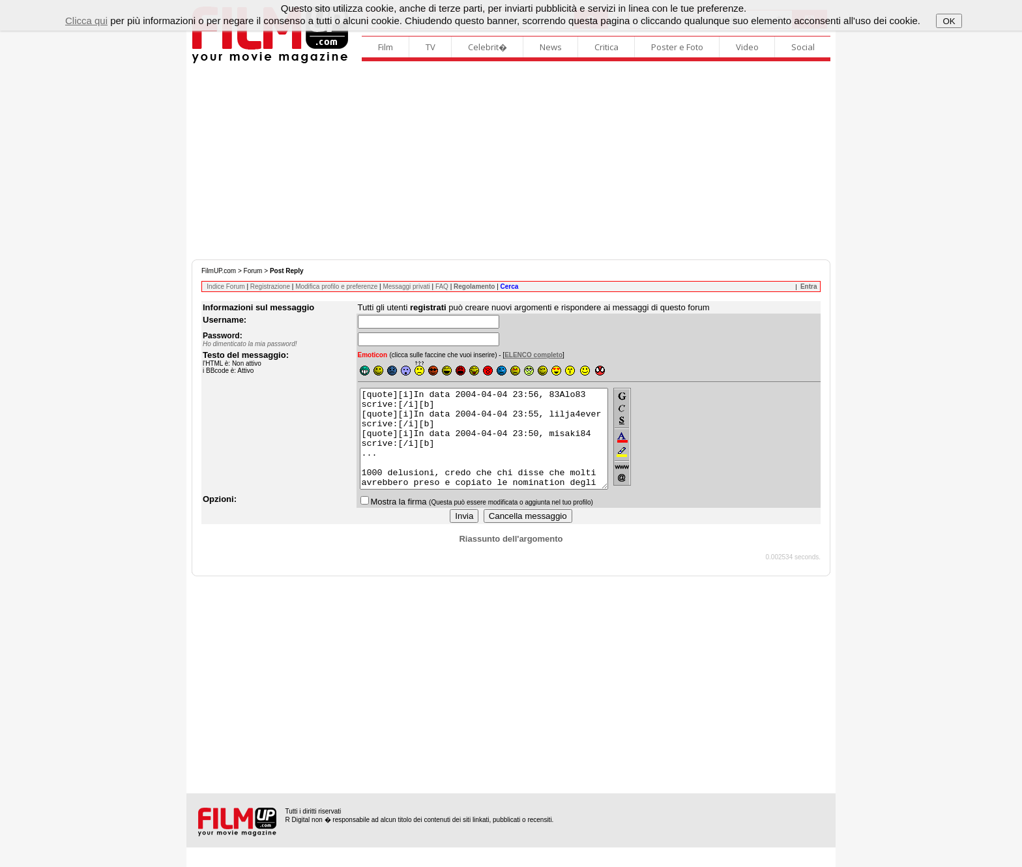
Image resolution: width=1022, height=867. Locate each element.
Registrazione (270, 286)
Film (385, 47)
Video (747, 47)
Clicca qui (86, 20)
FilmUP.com (218, 270)
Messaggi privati (406, 286)
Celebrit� (487, 47)
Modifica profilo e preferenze (336, 286)
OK (948, 21)
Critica (606, 47)
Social (803, 47)
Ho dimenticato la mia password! (250, 343)
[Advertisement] (511, 161)
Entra (808, 286)
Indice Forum (225, 286)
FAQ (441, 286)
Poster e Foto (677, 47)
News (551, 47)
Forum (253, 270)
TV (430, 47)
